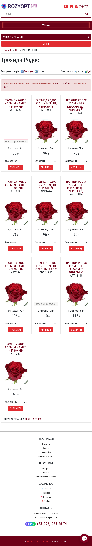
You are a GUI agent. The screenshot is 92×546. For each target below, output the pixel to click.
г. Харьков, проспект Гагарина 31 (46, 513)
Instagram (46, 497)
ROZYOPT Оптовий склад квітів (39, 541)
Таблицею (29, 71)
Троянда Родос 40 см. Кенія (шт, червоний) (15, 103)
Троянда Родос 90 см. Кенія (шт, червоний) (15, 347)
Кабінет (46, 473)
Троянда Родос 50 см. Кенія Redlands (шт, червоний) (76, 105)
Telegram (46, 489)
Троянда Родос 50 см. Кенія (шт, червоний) (46, 103)
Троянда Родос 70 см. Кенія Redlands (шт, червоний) (76, 186)
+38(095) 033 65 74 (46, 523)
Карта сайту (46, 452)
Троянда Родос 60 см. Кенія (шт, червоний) (15, 185)
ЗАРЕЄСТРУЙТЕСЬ (63, 83)
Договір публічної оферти (46, 477)
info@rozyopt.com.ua (48, 517)
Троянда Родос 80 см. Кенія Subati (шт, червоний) (76, 267)
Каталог (8, 50)
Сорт (16, 50)
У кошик (15, 167)
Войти (46, 44)
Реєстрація (46, 468)
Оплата (46, 448)
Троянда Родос (33, 419)
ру (86, 6)
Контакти (46, 444)
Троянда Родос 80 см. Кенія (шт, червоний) (15, 266)
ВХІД (6, 87)
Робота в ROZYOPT (46, 456)
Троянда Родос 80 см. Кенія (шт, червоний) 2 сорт (45, 266)
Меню (46, 24)
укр (81, 6)
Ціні (89, 71)
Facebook (46, 493)
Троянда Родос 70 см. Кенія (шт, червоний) (46, 185)
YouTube (46, 501)
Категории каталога (13, 37)
